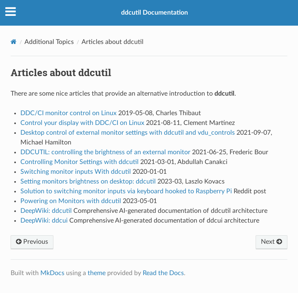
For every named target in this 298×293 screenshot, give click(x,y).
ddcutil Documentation (154, 12)
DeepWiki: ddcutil (46, 211)
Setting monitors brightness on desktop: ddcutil (88, 181)
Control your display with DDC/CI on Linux (82, 123)
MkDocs (52, 273)
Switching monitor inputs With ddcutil (75, 171)
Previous (32, 241)
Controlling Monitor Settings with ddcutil (79, 162)
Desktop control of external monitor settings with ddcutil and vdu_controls (127, 132)
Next (271, 241)
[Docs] (14, 41)
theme (97, 273)
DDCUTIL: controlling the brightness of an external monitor (105, 152)
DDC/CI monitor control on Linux (68, 113)
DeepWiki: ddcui (44, 220)
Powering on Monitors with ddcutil (70, 201)
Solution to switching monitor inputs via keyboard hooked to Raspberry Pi (126, 191)
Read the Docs (163, 273)
